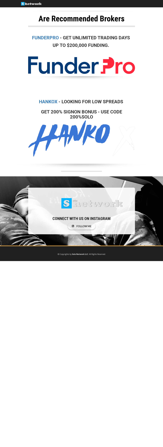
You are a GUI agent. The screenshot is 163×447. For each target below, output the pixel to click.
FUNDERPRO (46, 37)
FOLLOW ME (81, 226)
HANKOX (48, 101)
